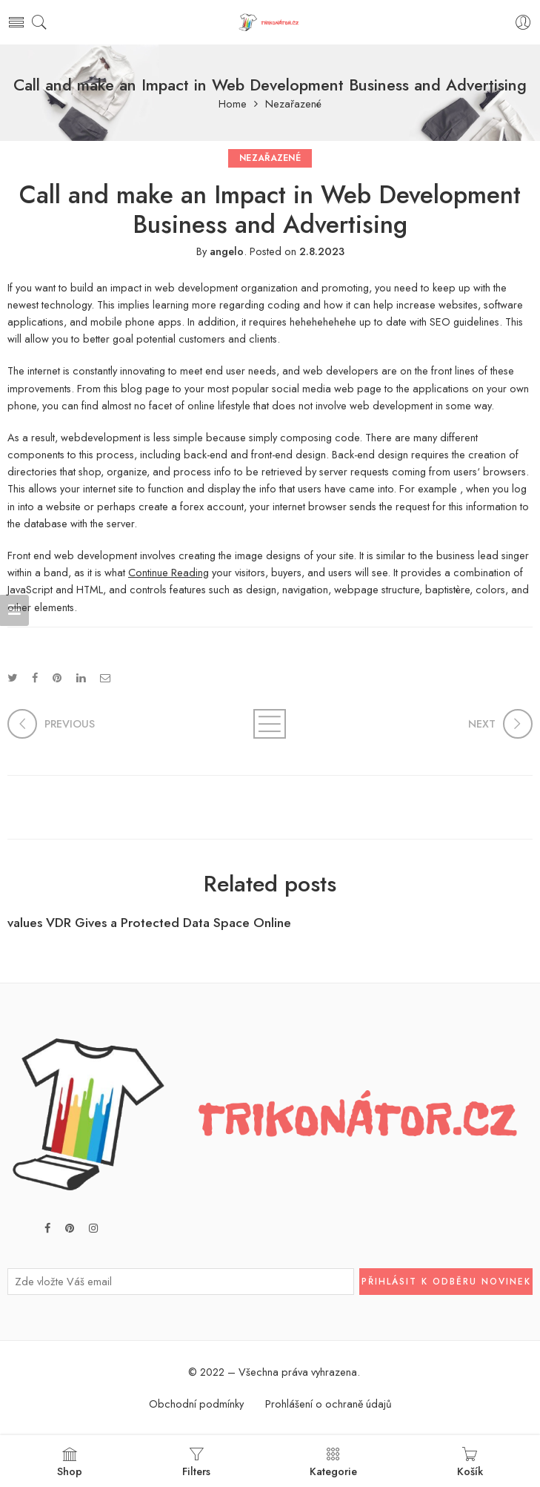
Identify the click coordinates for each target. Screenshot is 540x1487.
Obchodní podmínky (196, 1403)
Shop (69, 1462)
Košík (470, 1462)
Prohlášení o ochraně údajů (328, 1403)
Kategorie (333, 1462)
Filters (196, 1462)
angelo (227, 251)
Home (233, 104)
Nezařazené (293, 104)
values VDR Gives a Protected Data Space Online (149, 923)
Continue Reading (168, 572)
